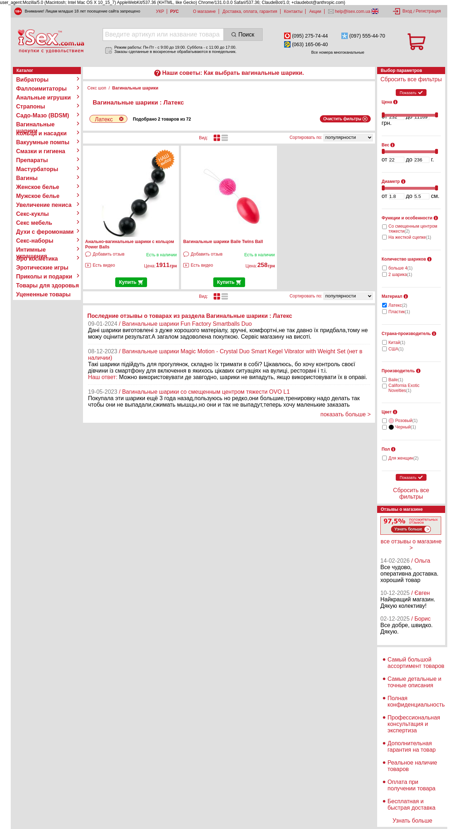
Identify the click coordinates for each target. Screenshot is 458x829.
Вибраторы (32, 80)
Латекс (398, 305)
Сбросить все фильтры (411, 79)
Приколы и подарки (44, 276)
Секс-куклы (32, 214)
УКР (160, 11)
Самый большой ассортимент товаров (416, 662)
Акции (315, 11)
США (396, 349)
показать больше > (345, 414)
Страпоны (30, 106)
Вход (407, 11)
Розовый (406, 420)
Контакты (293, 11)
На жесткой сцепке (410, 237)
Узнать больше (412, 821)
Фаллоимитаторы (41, 89)
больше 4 (401, 268)
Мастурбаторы (37, 169)
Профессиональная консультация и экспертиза (414, 723)
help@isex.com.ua (353, 11)
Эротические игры (42, 268)
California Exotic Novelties (404, 388)
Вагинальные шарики (35, 124)
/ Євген (420, 593)
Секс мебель (34, 223)
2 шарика (401, 274)
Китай (397, 342)
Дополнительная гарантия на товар (412, 746)
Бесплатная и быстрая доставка (411, 804)
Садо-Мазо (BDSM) (42, 115)
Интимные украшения (31, 250)
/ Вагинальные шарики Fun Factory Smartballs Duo (185, 324)
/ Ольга (420, 561)
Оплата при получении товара (411, 785)
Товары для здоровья (47, 285)
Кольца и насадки (41, 133)
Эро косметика (37, 259)
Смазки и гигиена (40, 151)
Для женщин (404, 458)
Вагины (27, 178)
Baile (396, 379)
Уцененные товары (43, 294)
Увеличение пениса (44, 205)
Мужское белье (37, 196)
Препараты (32, 160)
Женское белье (37, 187)
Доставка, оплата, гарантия (250, 11)
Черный (405, 427)
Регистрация (428, 11)
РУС (174, 11)
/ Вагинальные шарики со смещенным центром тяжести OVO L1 (204, 392)
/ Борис (420, 619)
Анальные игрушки (43, 97)
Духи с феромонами (45, 232)
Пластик (399, 311)
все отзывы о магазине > (411, 544)
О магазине (204, 11)
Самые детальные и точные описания (415, 682)
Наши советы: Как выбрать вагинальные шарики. (233, 73)
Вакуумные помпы (42, 142)
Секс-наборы (34, 241)
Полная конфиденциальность (416, 701)
